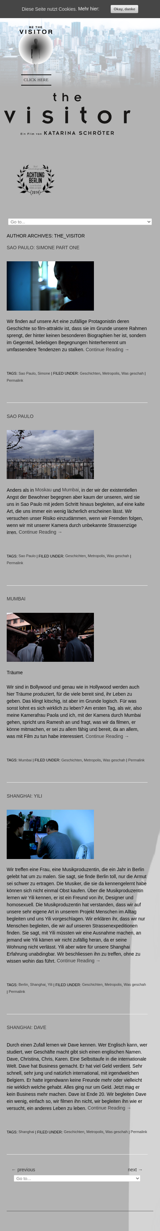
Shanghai (38, 985)
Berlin (23, 985)
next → (135, 1169)
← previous (23, 1169)
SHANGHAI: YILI (24, 796)
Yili (50, 985)
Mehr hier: (88, 9)
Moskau (43, 490)
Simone (44, 373)
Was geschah (132, 373)
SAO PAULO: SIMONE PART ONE (43, 247)
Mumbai (70, 490)
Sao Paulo (27, 373)
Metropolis (110, 373)
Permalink (15, 380)
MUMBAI (16, 599)
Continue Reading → (107, 349)
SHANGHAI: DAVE (26, 1027)
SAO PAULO (20, 416)
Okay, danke (124, 9)
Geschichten (90, 373)
